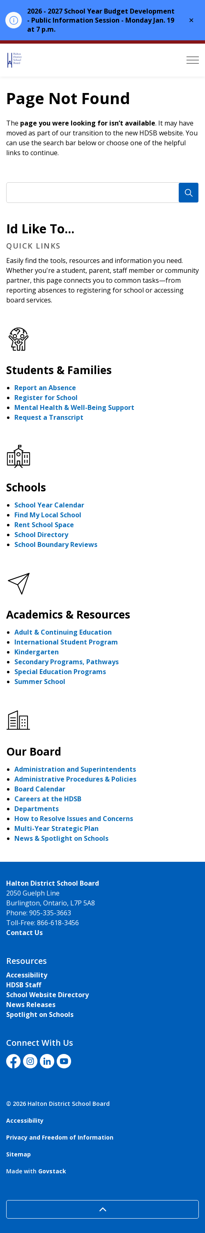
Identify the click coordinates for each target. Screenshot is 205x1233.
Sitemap (18, 1154)
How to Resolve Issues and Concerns (73, 818)
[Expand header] (192, 60)
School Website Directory (47, 994)
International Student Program (66, 642)
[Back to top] (102, 1209)
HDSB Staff (23, 984)
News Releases (30, 1004)
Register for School (46, 397)
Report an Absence (45, 387)
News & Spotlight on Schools (61, 838)
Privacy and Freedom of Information (59, 1137)
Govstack (52, 1171)
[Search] (188, 192)
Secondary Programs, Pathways (66, 661)
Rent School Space (44, 524)
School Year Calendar (49, 504)
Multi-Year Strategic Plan (56, 828)
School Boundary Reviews (55, 544)
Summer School (39, 681)
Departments (36, 808)
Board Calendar (39, 788)
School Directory (41, 534)
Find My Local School (47, 514)
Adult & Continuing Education (63, 632)
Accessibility (26, 974)
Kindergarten (36, 651)
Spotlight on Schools (40, 1014)
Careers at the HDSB (47, 798)
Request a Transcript (48, 417)
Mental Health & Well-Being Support (74, 407)
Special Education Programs (60, 671)
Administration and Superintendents (75, 769)
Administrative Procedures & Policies (75, 779)
